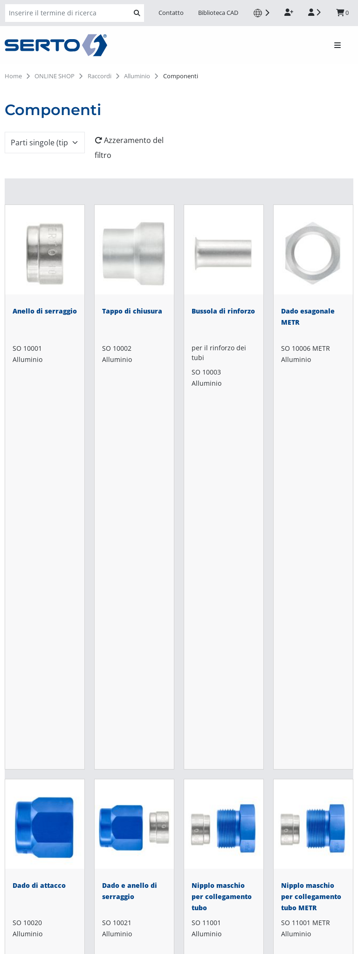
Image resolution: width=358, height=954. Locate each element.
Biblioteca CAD (218, 12)
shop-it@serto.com (38, 779)
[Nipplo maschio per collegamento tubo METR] (313, 508)
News (133, 734)
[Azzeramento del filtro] (134, 148)
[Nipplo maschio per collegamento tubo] (223, 508)
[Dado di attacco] (44, 508)
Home (13, 76)
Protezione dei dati (34, 932)
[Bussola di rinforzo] (223, 302)
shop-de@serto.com (40, 831)
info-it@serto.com (36, 790)
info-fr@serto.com (37, 895)
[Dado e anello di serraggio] (134, 508)
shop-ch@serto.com (40, 727)
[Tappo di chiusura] (134, 302)
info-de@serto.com (38, 843)
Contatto (171, 12)
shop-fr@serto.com (39, 884)
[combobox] (44, 142)
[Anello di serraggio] (44, 302)
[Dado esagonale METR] (313, 302)
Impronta (19, 944)
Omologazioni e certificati (168, 720)
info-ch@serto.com (38, 738)
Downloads (144, 705)
